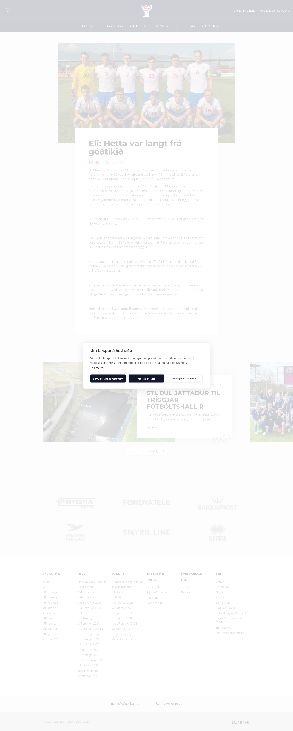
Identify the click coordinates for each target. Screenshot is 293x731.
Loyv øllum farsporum (108, 378)
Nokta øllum (146, 378)
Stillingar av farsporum (184, 378)
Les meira (96, 368)
